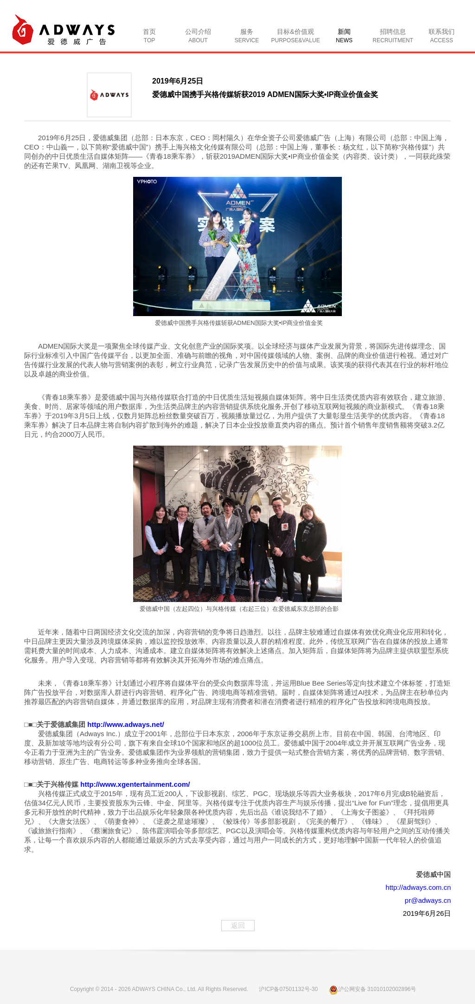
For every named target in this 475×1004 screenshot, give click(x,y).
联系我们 (442, 36)
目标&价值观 (295, 36)
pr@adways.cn (428, 900)
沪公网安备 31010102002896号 (373, 989)
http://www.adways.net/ (125, 724)
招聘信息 (392, 36)
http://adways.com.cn (418, 887)
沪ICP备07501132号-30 (288, 989)
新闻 (344, 36)
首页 (149, 36)
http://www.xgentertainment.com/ (135, 784)
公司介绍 (198, 36)
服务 (247, 36)
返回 (238, 925)
